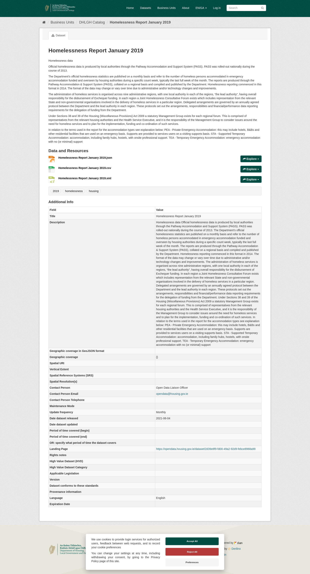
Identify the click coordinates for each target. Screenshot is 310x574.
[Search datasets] (246, 8)
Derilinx (234, 548)
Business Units (166, 7)
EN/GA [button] (201, 7)
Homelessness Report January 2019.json (85, 157)
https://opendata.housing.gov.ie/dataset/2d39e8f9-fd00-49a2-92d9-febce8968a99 (206, 449)
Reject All (192, 552)
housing (93, 191)
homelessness (74, 191)
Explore (251, 158)
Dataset (58, 35)
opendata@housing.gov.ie (172, 393)
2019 (56, 191)
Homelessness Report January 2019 (140, 22)
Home (130, 7)
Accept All (192, 541)
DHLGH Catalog (92, 22)
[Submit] (262, 7)
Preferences (192, 562)
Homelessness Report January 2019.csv (84, 168)
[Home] (44, 22)
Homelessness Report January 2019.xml (84, 178)
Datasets (145, 7)
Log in (217, 7)
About (185, 7)
